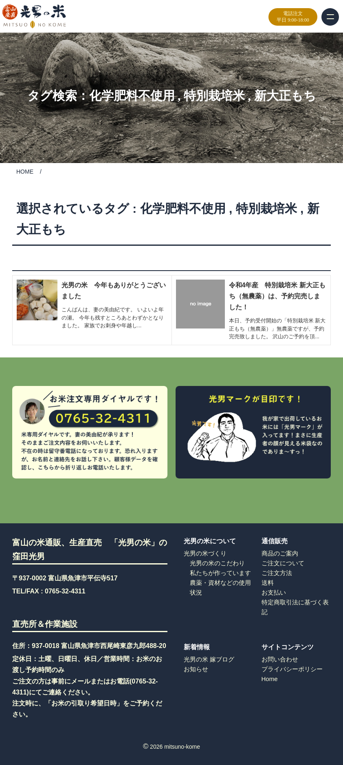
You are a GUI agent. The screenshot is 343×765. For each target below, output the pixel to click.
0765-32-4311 (65, 591)
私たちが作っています (220, 572)
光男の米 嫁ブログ (209, 659)
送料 (268, 582)
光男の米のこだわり (217, 563)
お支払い (274, 592)
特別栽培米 (214, 95)
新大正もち (285, 95)
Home (270, 678)
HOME (24, 171)
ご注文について (283, 563)
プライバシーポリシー (292, 669)
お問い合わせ (280, 659)
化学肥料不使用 (132, 95)
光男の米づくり (205, 553)
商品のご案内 (280, 553)
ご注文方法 (277, 572)
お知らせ (196, 669)
